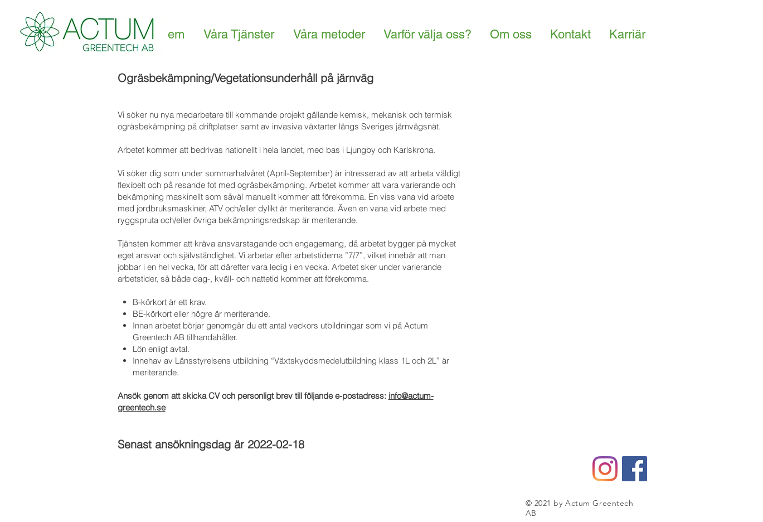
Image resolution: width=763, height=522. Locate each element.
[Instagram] (605, 468)
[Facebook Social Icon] (634, 468)
